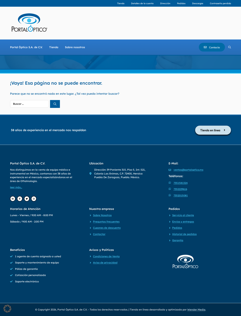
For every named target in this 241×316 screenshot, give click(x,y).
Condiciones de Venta (106, 256)
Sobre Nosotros (102, 215)
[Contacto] (212, 47)
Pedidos (181, 3)
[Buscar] (55, 104)
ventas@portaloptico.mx (188, 169)
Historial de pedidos (184, 234)
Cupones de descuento (107, 227)
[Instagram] (33, 198)
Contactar (99, 234)
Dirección (165, 3)
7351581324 (181, 183)
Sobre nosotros (75, 47)
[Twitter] (26, 198)
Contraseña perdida (220, 3)
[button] (7, 308)
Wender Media (196, 309)
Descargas (197, 3)
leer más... (16, 187)
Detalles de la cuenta (142, 3)
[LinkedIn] (12, 198)
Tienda (120, 3)
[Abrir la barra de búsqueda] (229, 47)
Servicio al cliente (183, 215)
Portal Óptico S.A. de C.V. (26, 47)
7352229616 (180, 189)
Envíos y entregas (183, 221)
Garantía (177, 240)
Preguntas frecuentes (106, 221)
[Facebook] (19, 198)
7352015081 (181, 195)
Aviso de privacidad (105, 262)
